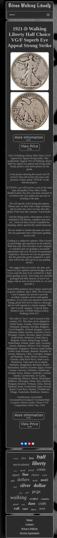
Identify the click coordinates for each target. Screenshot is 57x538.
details (16, 459)
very (23, 504)
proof (31, 470)
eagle (15, 487)
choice (35, 474)
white (20, 493)
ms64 (44, 475)
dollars (23, 479)
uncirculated (21, 464)
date (31, 503)
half (41, 457)
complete (45, 499)
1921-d (33, 510)
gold (12, 481)
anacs (15, 471)
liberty (39, 463)
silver (25, 485)
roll (16, 508)
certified (33, 499)
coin (42, 503)
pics (27, 492)
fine (25, 474)
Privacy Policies (29, 528)
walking (18, 497)
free (31, 458)
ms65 (44, 480)
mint (42, 508)
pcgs (36, 491)
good (15, 504)
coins (41, 469)
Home (29, 520)
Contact (29, 524)
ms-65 (22, 470)
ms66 (35, 480)
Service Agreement (29, 533)
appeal (15, 474)
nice (23, 458)
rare (25, 508)
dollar (40, 485)
